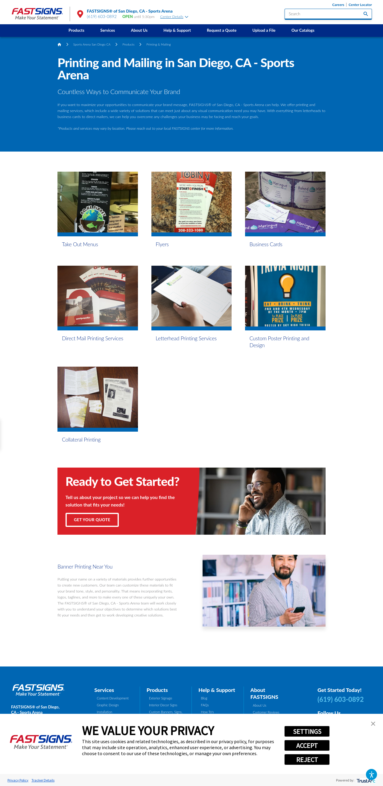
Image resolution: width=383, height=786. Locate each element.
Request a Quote (221, 30)
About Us (139, 30)
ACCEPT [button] (307, 745)
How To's (207, 712)
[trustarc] (365, 780)
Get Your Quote (92, 519)
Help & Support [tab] (216, 690)
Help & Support (177, 30)
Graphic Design (108, 705)
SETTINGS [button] (307, 731)
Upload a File (264, 30)
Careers (338, 5)
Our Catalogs (302, 30)
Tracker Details (42, 780)
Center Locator (360, 5)
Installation (105, 712)
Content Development (113, 698)
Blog (204, 698)
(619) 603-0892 (102, 16)
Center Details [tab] (174, 16)
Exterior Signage (160, 698)
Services (107, 30)
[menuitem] (76, 30)
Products (76, 30)
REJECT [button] (307, 759)
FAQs (205, 705)
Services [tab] (104, 690)
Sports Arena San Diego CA (92, 44)
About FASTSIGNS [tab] (264, 693)
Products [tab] (157, 690)
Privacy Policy (17, 780)
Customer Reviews (266, 712)
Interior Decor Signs (163, 705)
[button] (371, 774)
